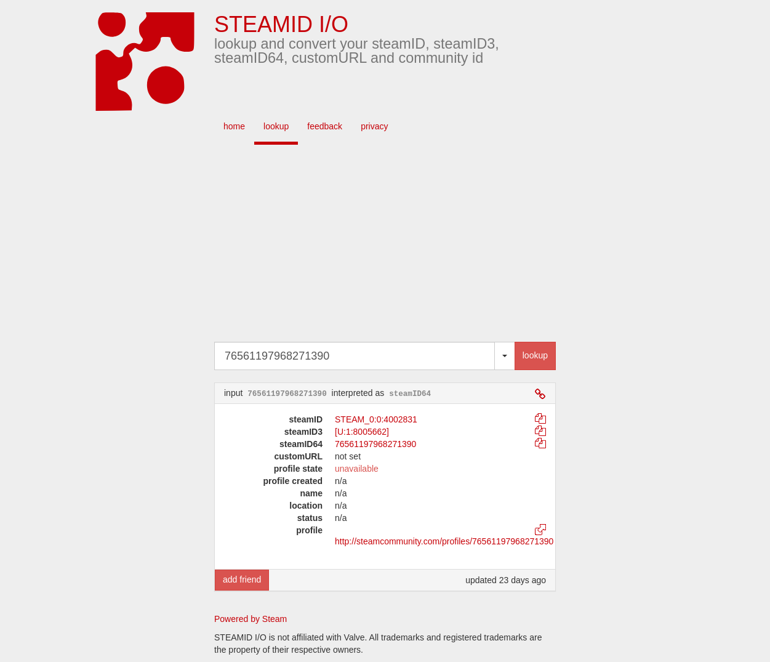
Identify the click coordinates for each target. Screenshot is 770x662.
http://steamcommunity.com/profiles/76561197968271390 (444, 541)
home (234, 126)
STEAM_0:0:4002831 (376, 419)
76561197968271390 (375, 444)
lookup (276, 126)
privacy (374, 126)
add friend (242, 579)
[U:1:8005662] (362, 432)
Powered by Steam (250, 619)
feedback (324, 126)
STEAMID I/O (281, 24)
